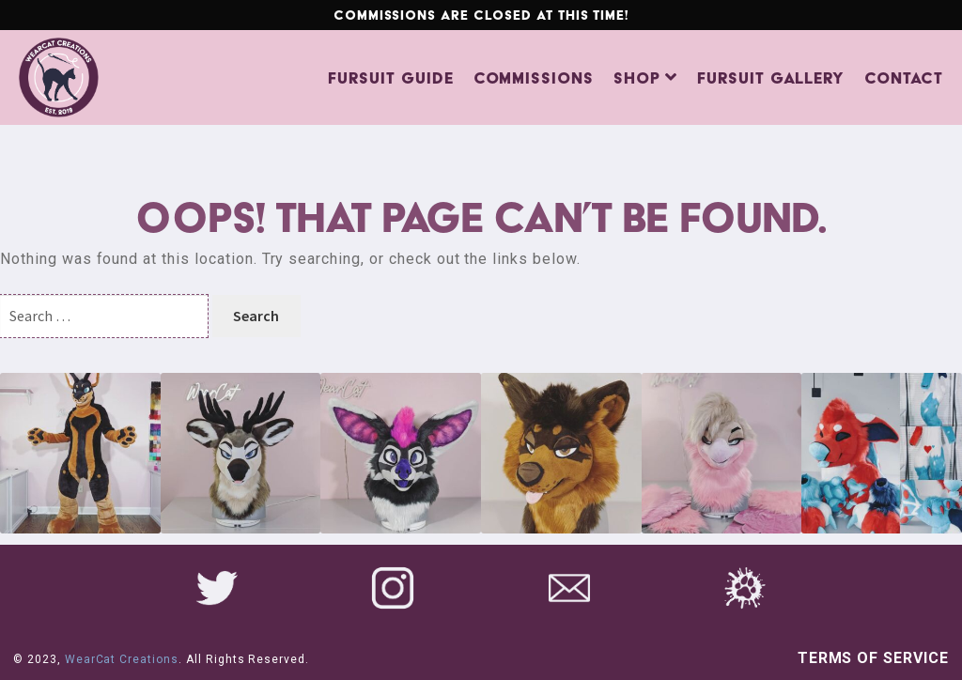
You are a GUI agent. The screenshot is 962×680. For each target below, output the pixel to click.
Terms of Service (873, 658)
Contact (903, 78)
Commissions (534, 78)
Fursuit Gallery (771, 78)
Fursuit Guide (390, 78)
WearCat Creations (121, 659)
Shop (636, 78)
